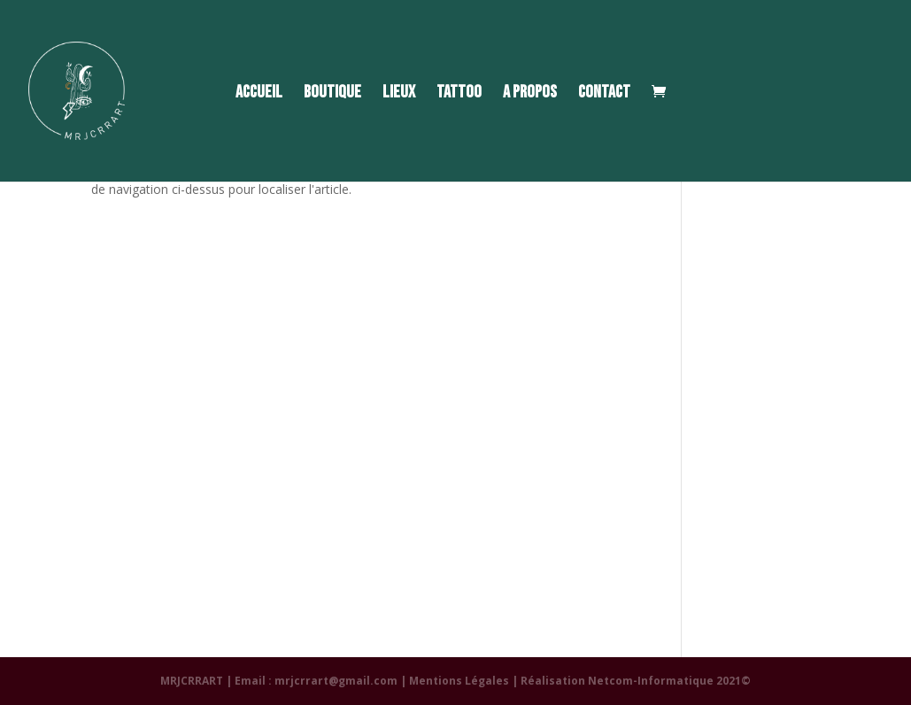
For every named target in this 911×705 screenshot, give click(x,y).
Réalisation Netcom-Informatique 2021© (636, 680)
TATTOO (459, 94)
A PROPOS (530, 94)
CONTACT (604, 94)
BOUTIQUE (332, 94)
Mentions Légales (459, 680)
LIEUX (398, 94)
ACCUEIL (258, 94)
